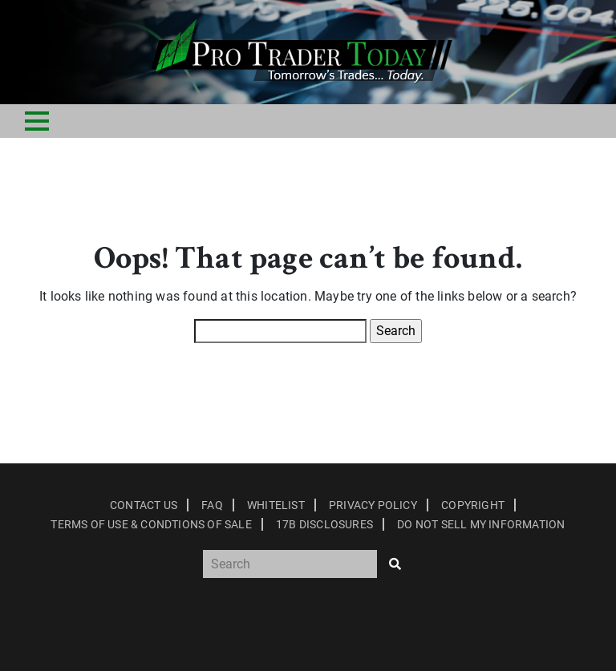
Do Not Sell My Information (481, 524)
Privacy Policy (373, 505)
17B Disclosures (324, 524)
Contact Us (143, 505)
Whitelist (276, 505)
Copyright (473, 505)
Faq (212, 505)
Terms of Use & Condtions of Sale (151, 524)
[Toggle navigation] (37, 121)
